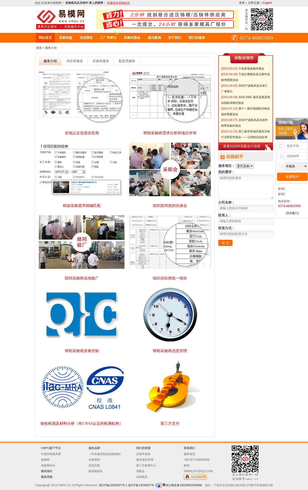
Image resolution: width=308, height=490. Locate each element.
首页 (39, 48)
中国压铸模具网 (51, 454)
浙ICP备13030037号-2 (142, 485)
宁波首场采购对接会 (251, 68)
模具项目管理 (144, 459)
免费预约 (292, 177)
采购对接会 (132, 38)
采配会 (140, 471)
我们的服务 (197, 38)
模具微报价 (96, 471)
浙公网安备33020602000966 (183, 485)
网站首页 (45, 38)
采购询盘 (65, 38)
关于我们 (174, 38)
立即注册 (253, 3)
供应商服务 (74, 61)
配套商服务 (127, 61)
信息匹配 (94, 465)
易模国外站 (48, 465)
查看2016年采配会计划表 (241, 146)
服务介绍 (50, 61)
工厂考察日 (108, 38)
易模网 (45, 459)
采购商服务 (101, 61)
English (267, 3)
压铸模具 (142, 477)
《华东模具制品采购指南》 (106, 454)
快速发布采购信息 (118, 3)
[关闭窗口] (292, 213)
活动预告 (86, 38)
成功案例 (154, 38)
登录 (242, 3)
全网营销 (94, 459)
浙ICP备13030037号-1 (113, 485)
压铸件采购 (143, 454)
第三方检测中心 (146, 465)
